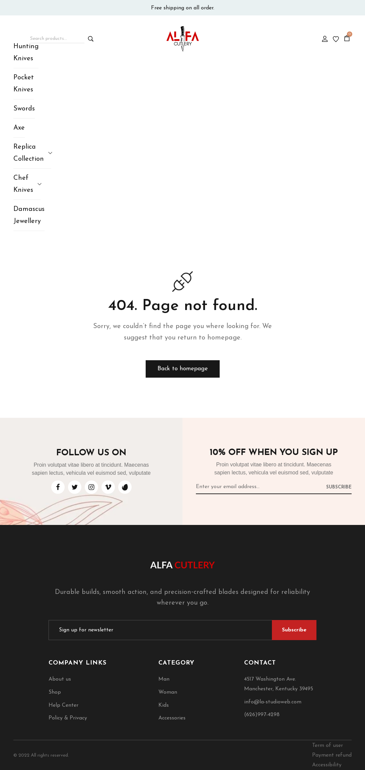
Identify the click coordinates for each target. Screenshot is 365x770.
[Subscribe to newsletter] (339, 486)
